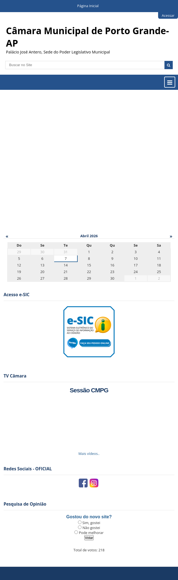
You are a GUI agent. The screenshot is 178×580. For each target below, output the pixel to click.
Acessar (168, 15)
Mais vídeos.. (89, 453)
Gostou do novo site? (89, 516)
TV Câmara (15, 376)
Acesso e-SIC (17, 295)
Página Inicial (88, 5)
